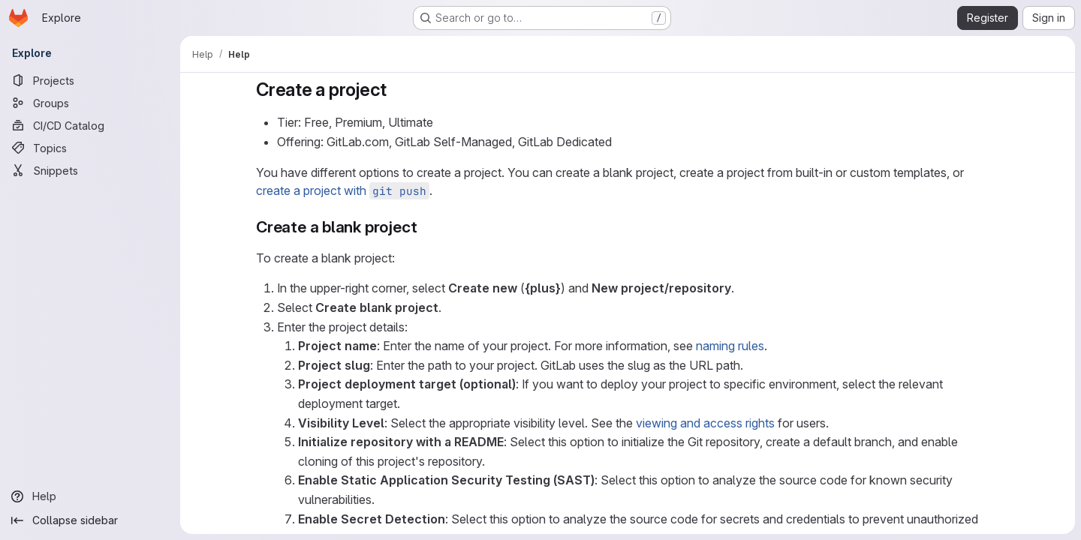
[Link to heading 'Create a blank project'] (425, 227)
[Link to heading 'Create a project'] (396, 89)
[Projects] (90, 80)
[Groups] (90, 102)
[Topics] (90, 147)
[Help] (90, 496)
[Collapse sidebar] (90, 520)
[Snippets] (90, 170)
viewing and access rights (705, 423)
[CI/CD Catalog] (90, 125)
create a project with (342, 190)
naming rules (730, 345)
